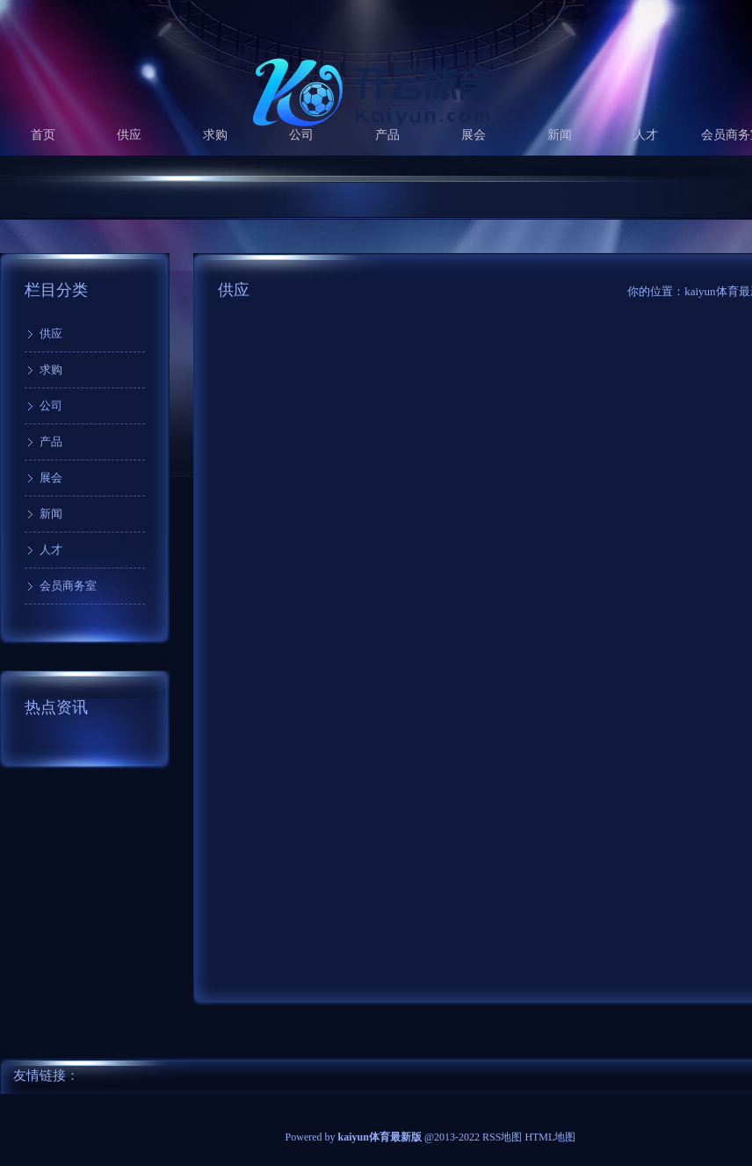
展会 (473, 134)
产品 (387, 134)
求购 (215, 134)
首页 (43, 134)
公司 (301, 134)
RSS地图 (502, 1137)
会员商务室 (68, 585)
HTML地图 (549, 1137)
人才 (645, 134)
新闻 (559, 134)
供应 (129, 134)
